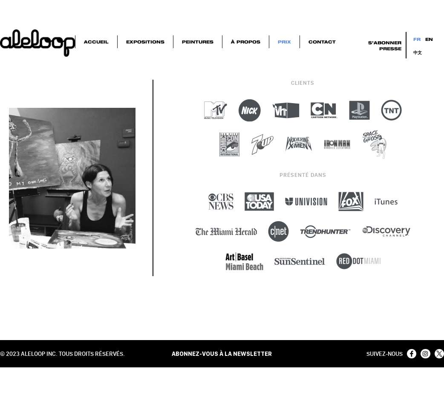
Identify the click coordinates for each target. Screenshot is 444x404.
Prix (284, 41)
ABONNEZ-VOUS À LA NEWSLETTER (222, 353)
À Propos (245, 41)
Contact (322, 41)
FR (417, 39)
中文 (417, 52)
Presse (390, 48)
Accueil (96, 41)
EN (429, 39)
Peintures (197, 41)
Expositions (145, 41)
